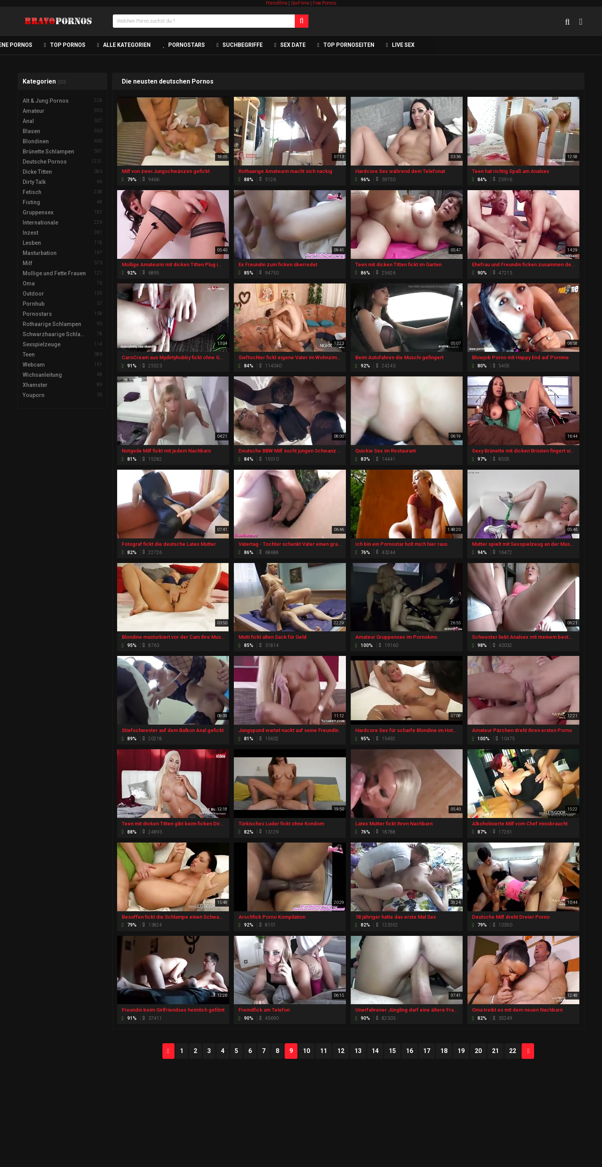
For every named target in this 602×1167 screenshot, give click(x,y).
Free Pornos (325, 3)
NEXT (528, 1051)
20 (478, 1051)
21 (495, 1051)
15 (392, 1051)
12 (340, 1051)
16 (409, 1051)
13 (358, 1051)
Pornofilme (276, 3)
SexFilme (300, 3)
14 (375, 1051)
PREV (168, 1051)
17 (426, 1051)
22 (512, 1051)
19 (461, 1051)
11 (323, 1051)
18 (443, 1051)
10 (306, 1051)
